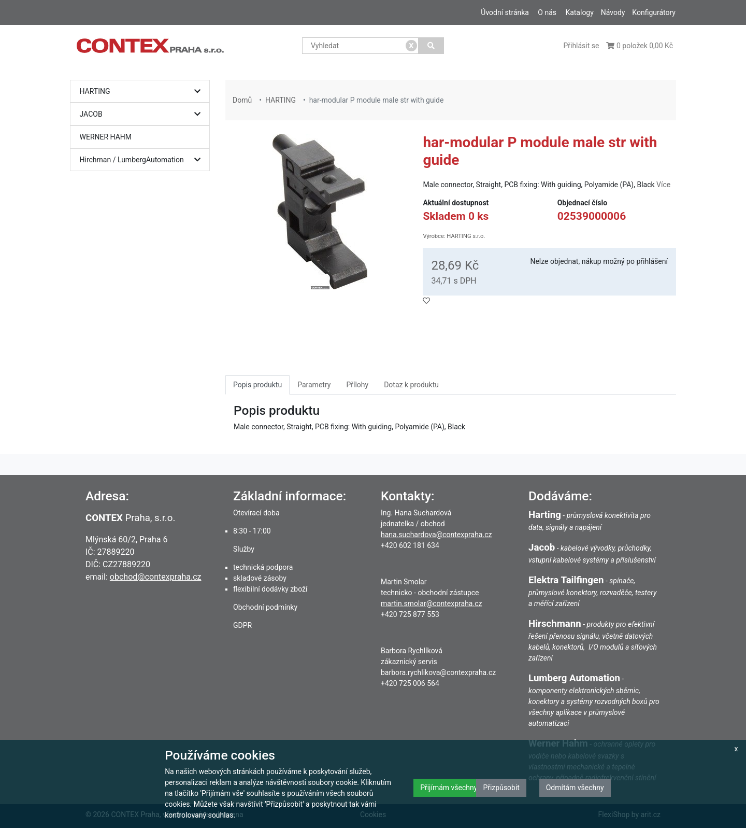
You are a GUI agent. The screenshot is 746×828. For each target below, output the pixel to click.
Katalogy (579, 12)
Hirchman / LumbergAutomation (143, 160)
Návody (613, 12)
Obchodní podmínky (265, 607)
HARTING (143, 91)
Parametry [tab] (314, 385)
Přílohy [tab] (357, 385)
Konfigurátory (654, 12)
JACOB (143, 114)
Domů (242, 100)
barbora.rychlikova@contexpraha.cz (438, 672)
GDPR (242, 625)
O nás (547, 12)
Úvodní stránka (505, 12)
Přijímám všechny (448, 787)
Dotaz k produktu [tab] (411, 385)
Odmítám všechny (575, 787)
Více (663, 184)
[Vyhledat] (431, 45)
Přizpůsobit (501, 787)
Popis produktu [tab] (257, 385)
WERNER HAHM (106, 137)
